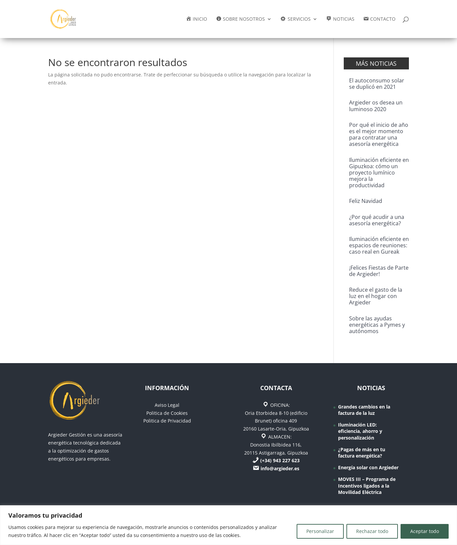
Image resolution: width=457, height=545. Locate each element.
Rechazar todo (372, 531)
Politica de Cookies (167, 413)
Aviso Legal (167, 405)
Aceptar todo (424, 531)
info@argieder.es (280, 468)
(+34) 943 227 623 (280, 460)
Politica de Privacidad (167, 421)
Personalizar (320, 531)
